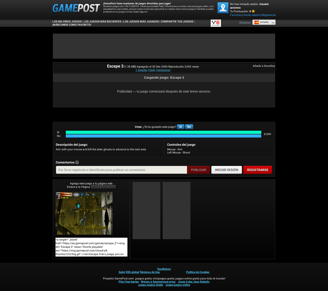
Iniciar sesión (252, 15)
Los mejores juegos (67, 21)
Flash (151, 70)
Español (261, 22)
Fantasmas (163, 70)
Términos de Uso (150, 272)
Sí (180, 126)
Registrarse (269, 15)
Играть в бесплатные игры (158, 281)
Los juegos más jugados (141, 21)
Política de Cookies (197, 272)
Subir (122, 272)
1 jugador (141, 70)
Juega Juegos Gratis (150, 284)
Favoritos (236, 15)
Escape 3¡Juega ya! (84, 213)
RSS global (132, 272)
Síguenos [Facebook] (245, 22)
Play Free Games (129, 281)
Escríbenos (164, 269)
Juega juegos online (177, 284)
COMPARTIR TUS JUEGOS (177, 21)
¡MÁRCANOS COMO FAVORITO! (71, 24)
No (189, 126)
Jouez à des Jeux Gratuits (193, 281)
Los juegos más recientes (102, 21)
